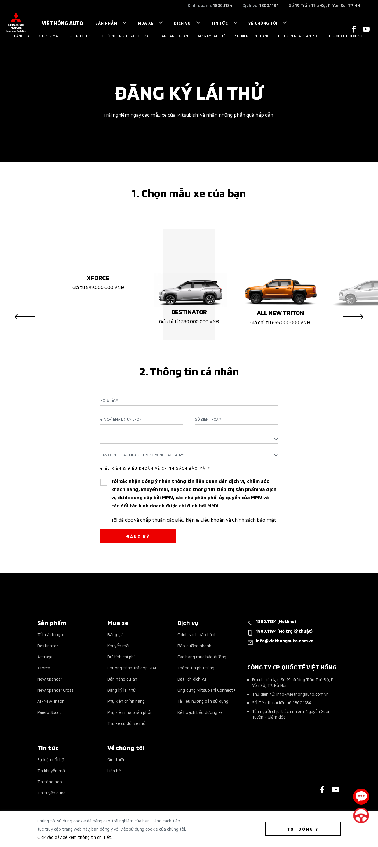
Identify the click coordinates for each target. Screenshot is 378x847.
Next (353, 317)
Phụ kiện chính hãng (251, 35)
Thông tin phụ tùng (195, 669)
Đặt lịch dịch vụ (191, 680)
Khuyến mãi (49, 35)
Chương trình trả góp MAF (126, 35)
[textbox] (189, 439)
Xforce (43, 669)
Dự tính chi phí (80, 35)
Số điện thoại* (208, 420)
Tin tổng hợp (49, 782)
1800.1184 (222, 5)
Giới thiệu (116, 760)
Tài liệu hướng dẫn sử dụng (202, 702)
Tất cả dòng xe (51, 635)
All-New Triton (51, 702)
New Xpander (49, 680)
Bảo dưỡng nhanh (194, 646)
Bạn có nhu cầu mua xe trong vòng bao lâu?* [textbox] (142, 455)
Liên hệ (114, 771)
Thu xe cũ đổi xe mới (346, 35)
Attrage (45, 657)
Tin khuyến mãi (51, 771)
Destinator (47, 646)
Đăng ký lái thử (211, 35)
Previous (25, 317)
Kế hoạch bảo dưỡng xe (200, 713)
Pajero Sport (49, 713)
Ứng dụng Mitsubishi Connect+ (206, 691)
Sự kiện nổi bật (51, 760)
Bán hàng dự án (173, 35)
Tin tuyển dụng (51, 793)
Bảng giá (22, 35)
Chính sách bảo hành (197, 635)
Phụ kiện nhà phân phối (299, 35)
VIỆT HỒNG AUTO (62, 22)
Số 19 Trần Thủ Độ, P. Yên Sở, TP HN (324, 5)
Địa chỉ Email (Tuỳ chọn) (121, 420)
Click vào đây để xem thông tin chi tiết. (74, 837)
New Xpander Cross (55, 691)
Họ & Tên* (109, 401)
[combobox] (189, 439)
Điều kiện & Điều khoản (200, 520)
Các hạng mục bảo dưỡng (201, 657)
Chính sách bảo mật (253, 520)
